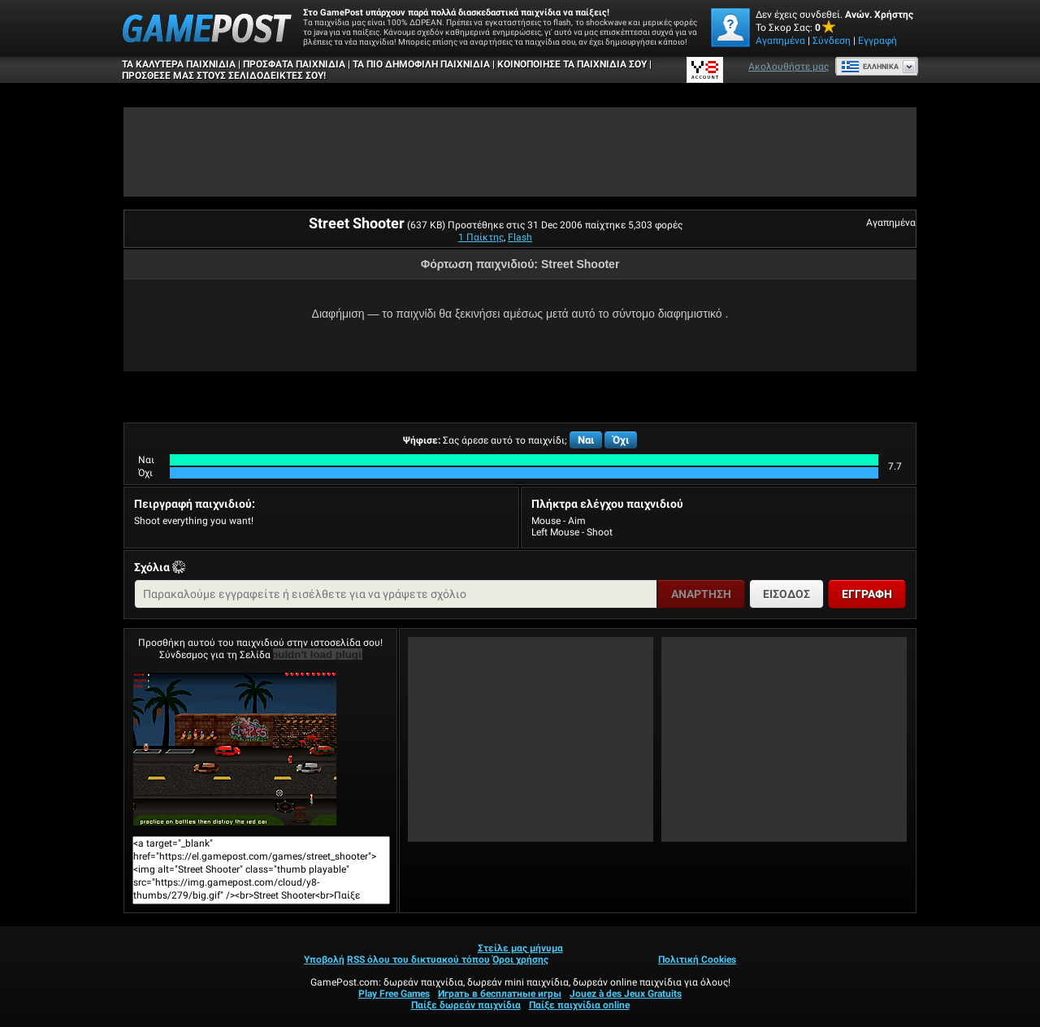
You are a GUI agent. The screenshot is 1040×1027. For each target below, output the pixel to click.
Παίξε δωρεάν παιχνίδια (466, 1005)
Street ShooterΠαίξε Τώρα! (234, 749)
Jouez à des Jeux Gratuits (626, 993)
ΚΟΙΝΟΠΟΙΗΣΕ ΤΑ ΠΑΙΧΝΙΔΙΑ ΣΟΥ (572, 64)
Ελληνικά (870, 66)
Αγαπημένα (780, 40)
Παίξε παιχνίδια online (579, 1005)
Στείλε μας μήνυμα (520, 948)
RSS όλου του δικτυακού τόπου (418, 959)
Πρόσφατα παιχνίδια (294, 64)
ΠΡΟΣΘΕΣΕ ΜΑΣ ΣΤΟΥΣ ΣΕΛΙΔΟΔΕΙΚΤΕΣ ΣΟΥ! (224, 75)
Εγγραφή (877, 40)
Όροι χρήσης (520, 959)
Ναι (586, 440)
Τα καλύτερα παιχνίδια (179, 64)
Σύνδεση (831, 40)
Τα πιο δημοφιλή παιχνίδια (421, 64)
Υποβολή (324, 959)
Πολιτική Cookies (697, 959)
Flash (520, 237)
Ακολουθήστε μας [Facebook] (788, 66)
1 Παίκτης (481, 237)
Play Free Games (394, 993)
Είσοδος (786, 593)
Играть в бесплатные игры (499, 993)
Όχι (621, 440)
